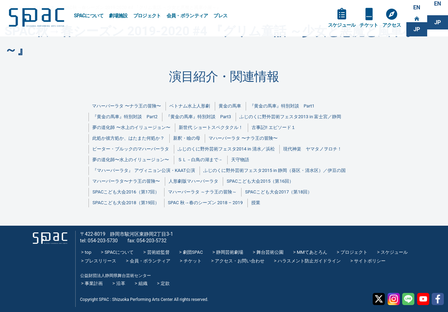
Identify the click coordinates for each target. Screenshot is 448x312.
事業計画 (94, 283)
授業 (255, 202)
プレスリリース (100, 260)
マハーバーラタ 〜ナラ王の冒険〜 (126, 106)
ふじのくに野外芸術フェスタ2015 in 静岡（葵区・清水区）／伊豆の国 (274, 170)
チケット (369, 25)
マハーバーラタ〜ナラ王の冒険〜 (126, 181)
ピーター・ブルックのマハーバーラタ (130, 148)
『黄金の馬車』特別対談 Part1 (282, 106)
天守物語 (240, 159)
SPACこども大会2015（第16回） (260, 181)
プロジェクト (147, 15)
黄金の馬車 (230, 106)
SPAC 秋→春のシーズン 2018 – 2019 (205, 202)
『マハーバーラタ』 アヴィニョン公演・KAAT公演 (143, 170)
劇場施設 (118, 15)
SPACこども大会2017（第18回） (278, 191)
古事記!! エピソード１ (274, 127)
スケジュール (342, 25)
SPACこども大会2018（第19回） (125, 202)
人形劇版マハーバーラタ (193, 181)
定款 (165, 283)
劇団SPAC (193, 252)
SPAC (36, 17)
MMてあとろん (312, 252)
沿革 (120, 283)
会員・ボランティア (187, 15)
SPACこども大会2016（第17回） (125, 191)
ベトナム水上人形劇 (189, 106)
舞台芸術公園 (270, 252)
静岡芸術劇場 (229, 252)
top (88, 252)
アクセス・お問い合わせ (239, 260)
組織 (142, 283)
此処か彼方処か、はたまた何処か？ (128, 138)
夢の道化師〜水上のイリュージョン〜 (130, 159)
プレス (220, 15)
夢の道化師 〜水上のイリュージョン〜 (131, 127)
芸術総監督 (158, 252)
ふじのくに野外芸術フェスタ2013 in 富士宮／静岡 (290, 116)
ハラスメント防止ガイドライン (309, 260)
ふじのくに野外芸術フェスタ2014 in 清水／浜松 (226, 148)
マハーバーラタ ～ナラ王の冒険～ (202, 191)
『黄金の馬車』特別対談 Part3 (198, 116)
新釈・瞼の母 (186, 138)
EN (416, 7)
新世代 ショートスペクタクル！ (211, 127)
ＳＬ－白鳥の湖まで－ (200, 159)
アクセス (391, 25)
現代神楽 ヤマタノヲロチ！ (312, 148)
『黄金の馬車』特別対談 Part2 (124, 116)
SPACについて (88, 15)
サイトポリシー (370, 260)
